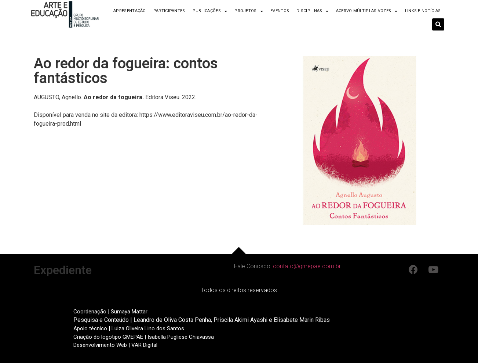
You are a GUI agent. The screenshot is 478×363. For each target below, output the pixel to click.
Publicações (210, 11)
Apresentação (129, 10)
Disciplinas (312, 11)
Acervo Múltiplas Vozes (367, 11)
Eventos (279, 10)
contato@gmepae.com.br (307, 266)
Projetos (248, 11)
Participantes (169, 10)
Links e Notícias (423, 10)
